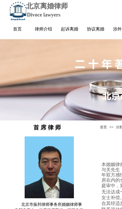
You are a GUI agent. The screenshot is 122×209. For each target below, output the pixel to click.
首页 (103, 127)
